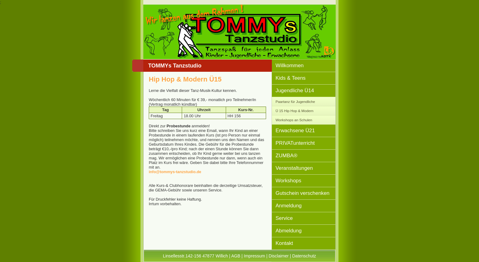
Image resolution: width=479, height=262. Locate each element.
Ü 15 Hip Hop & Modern (294, 111)
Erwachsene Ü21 (295, 130)
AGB (235, 255)
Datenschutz (304, 255)
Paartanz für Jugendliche (295, 102)
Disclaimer (279, 255)
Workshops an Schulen (294, 120)
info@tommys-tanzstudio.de (175, 171)
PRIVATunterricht (295, 143)
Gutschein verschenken (303, 193)
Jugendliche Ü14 (295, 90)
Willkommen (290, 65)
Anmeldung (289, 206)
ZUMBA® (287, 155)
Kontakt (284, 243)
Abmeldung (289, 231)
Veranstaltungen (294, 168)
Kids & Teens (290, 78)
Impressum (254, 255)
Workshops (288, 181)
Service (284, 218)
